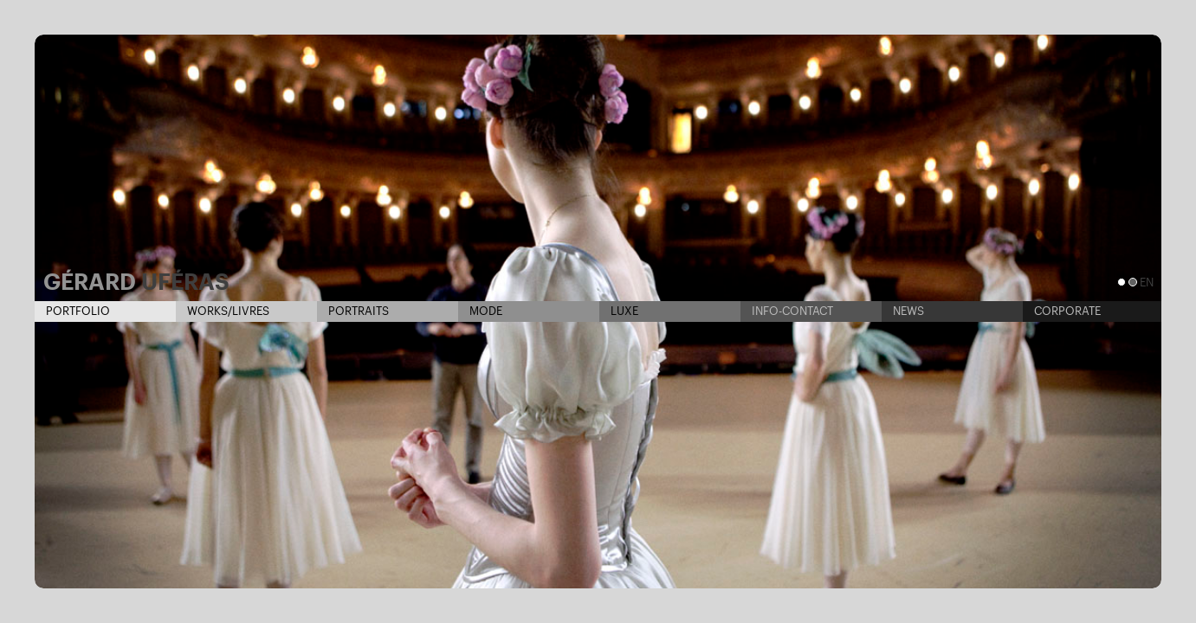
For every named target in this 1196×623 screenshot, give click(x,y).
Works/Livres (222, 311)
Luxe (618, 311)
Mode (480, 311)
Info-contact (786, 311)
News (903, 311)
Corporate (1062, 311)
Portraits (353, 311)
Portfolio (72, 311)
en (1146, 282)
